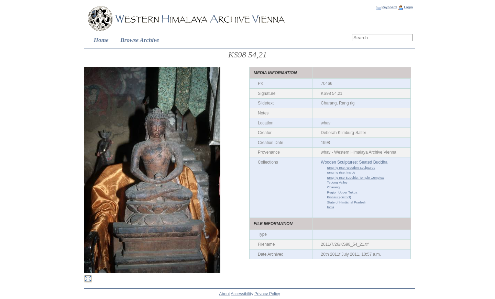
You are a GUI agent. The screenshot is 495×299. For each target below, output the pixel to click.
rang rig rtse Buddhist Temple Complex (355, 177)
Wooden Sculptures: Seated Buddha (354, 162)
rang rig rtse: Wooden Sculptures (351, 167)
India (330, 207)
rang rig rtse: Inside (341, 172)
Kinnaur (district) (339, 197)
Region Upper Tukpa (342, 192)
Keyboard (389, 7)
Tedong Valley (337, 182)
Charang (333, 187)
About (224, 293)
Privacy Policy (267, 293)
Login (408, 7)
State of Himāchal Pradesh (346, 202)
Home (101, 40)
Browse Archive (139, 40)
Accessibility (242, 293)
